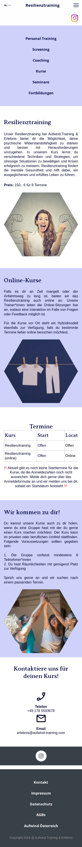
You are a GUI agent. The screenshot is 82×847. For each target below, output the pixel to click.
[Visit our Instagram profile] (74, 18)
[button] (76, 5)
